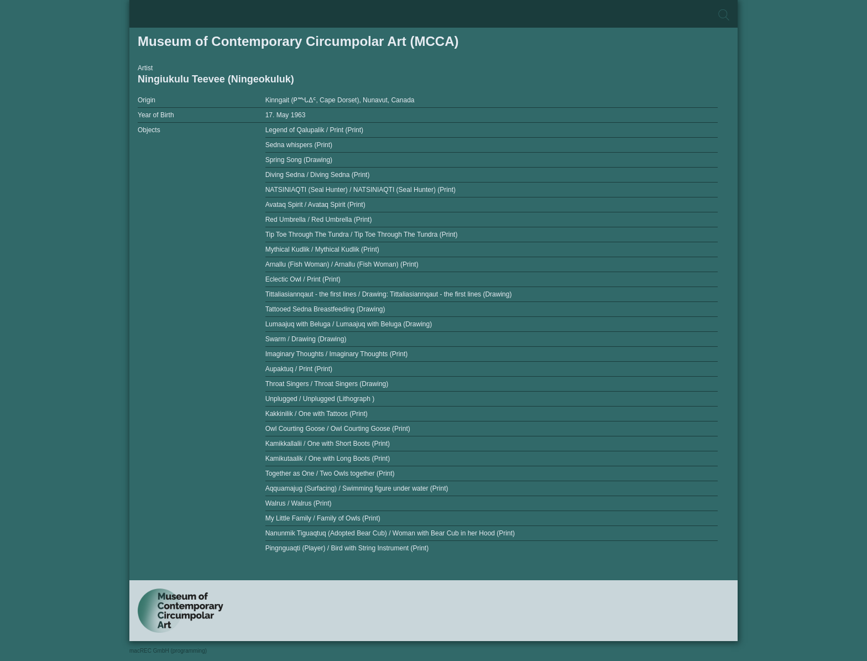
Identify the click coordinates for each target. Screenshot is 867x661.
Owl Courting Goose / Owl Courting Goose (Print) (337, 429)
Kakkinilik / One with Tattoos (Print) (316, 414)
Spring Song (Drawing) (298, 160)
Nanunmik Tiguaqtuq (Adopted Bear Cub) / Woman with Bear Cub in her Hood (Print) (390, 533)
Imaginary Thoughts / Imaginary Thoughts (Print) (336, 354)
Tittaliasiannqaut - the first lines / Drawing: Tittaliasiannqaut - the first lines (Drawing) (388, 294)
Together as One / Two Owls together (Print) (330, 473)
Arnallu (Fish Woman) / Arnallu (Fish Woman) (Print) (342, 264)
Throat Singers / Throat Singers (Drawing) (327, 384)
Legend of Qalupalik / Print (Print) (314, 130)
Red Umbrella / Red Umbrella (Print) (318, 219)
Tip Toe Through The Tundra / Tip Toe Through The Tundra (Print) (361, 234)
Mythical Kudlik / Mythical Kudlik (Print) (322, 249)
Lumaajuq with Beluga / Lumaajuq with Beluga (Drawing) (348, 324)
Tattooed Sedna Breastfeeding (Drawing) (325, 309)
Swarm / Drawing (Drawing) (306, 339)
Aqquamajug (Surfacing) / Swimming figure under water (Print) (356, 488)
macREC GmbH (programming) (168, 651)
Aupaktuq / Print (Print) (298, 369)
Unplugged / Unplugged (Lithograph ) (319, 399)
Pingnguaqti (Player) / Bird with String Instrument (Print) (347, 548)
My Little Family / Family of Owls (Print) (322, 518)
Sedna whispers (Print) (298, 145)
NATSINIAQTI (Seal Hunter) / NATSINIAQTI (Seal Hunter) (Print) (360, 190)
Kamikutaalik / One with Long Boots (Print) (327, 458)
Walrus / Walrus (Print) (298, 503)
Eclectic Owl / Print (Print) (303, 279)
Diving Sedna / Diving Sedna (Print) (317, 175)
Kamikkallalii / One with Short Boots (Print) (327, 443)
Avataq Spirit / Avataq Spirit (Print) (315, 205)
